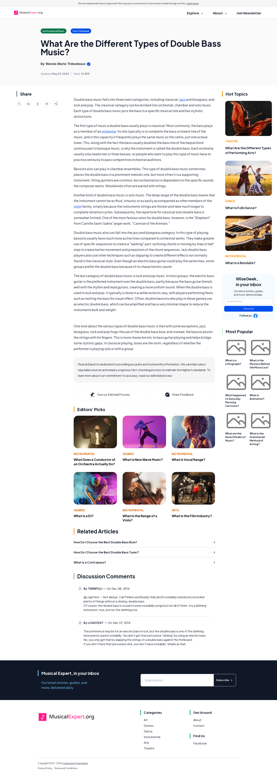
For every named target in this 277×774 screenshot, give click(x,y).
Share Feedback (179, 394)
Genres (128, 454)
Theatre (231, 141)
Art (146, 720)
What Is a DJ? (84, 516)
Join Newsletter (249, 13)
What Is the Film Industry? (192, 516)
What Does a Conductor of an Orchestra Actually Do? (94, 461)
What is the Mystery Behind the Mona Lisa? (260, 364)
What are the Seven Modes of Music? (235, 437)
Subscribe (248, 308)
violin (78, 206)
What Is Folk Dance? (241, 208)
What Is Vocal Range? (188, 459)
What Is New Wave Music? (143, 459)
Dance (230, 201)
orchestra (109, 131)
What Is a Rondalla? (240, 263)
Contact (198, 725)
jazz (182, 99)
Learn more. (193, 3)
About (197, 720)
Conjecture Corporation (75, 763)
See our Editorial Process (110, 394)
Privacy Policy (45, 768)
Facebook (200, 743)
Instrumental (84, 454)
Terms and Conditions (66, 768)
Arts (175, 510)
